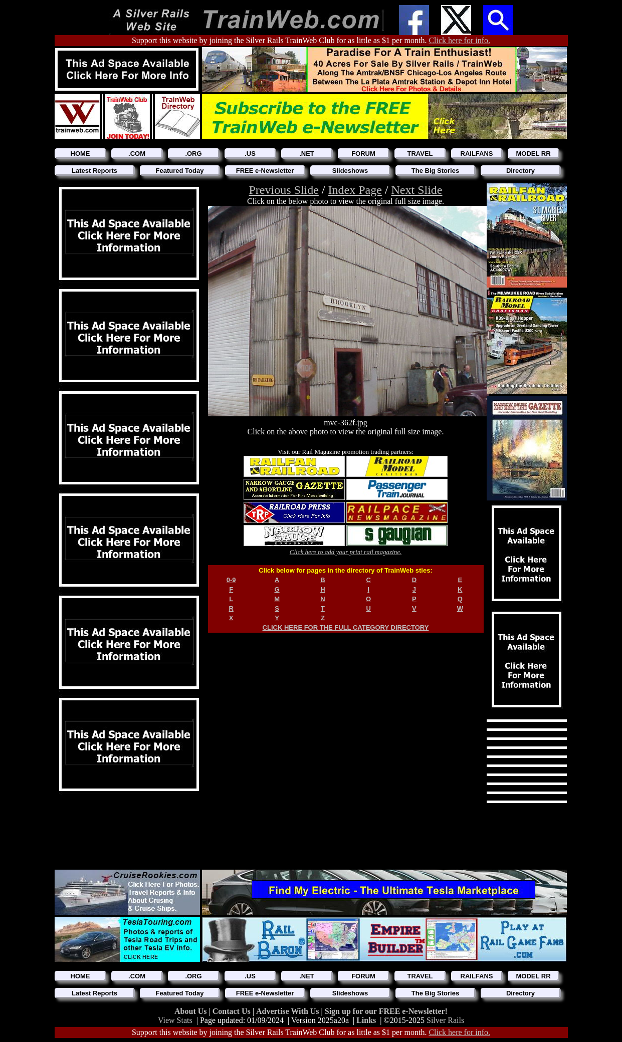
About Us (191, 1011)
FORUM (363, 153)
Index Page (355, 189)
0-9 (231, 580)
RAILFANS (477, 153)
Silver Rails (445, 1020)
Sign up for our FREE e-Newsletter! (386, 1011)
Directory (520, 170)
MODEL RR (533, 153)
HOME (80, 153)
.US (250, 153)
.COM (136, 153)
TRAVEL (420, 153)
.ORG (193, 153)
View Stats (175, 1020)
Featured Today (180, 170)
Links (366, 1020)
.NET (306, 153)
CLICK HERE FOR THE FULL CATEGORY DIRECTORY (346, 627)
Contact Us (233, 1011)
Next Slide (416, 189)
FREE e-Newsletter (265, 170)
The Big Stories (435, 170)
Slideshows (350, 170)
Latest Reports (94, 170)
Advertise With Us (288, 1011)
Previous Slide (284, 189)
